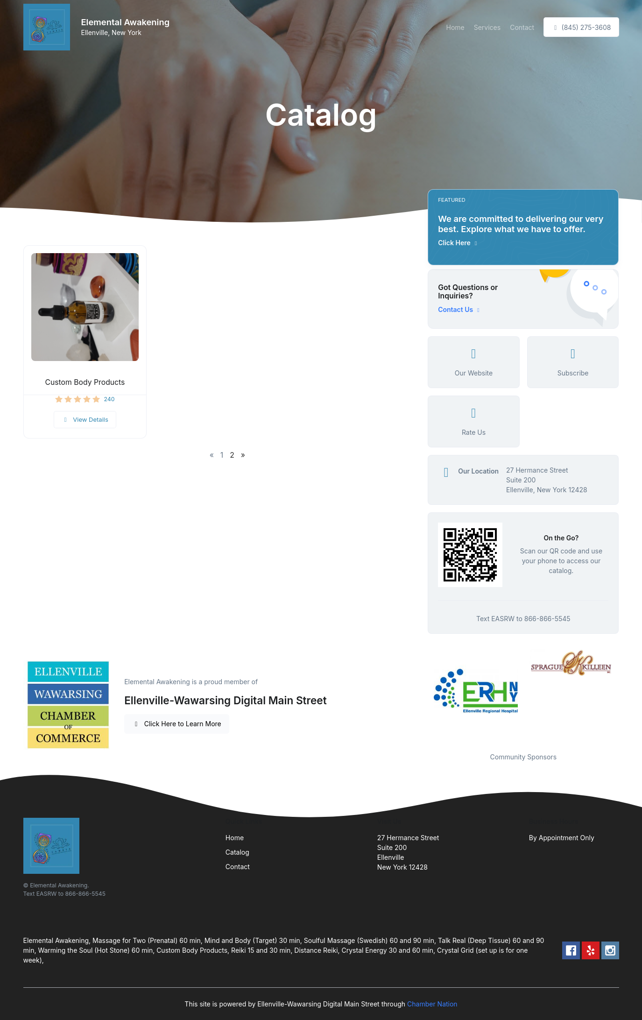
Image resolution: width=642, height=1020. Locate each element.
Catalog (237, 852)
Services (487, 27)
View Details (85, 419)
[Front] (48, 27)
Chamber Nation (432, 1004)
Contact (522, 27)
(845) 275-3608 (581, 27)
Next (625, 694)
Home (455, 27)
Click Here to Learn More (176, 724)
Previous (420, 694)
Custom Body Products (85, 382)
